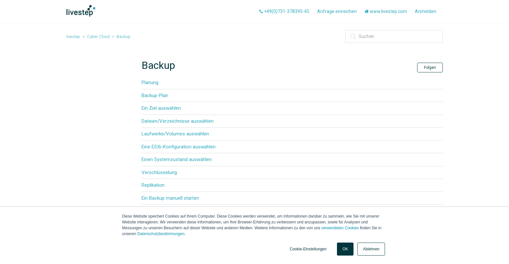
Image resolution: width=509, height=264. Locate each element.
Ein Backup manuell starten (170, 198)
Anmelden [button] (425, 11)
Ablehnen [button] (371, 249)
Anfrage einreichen (337, 11)
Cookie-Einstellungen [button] (308, 249)
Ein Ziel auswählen (161, 108)
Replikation (153, 185)
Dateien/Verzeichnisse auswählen (178, 121)
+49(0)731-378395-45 (284, 11)
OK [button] (345, 249)
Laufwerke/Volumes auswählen (175, 134)
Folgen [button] (430, 67)
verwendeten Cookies (340, 228)
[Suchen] (394, 36)
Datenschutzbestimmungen (160, 234)
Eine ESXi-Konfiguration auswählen (179, 147)
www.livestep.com (386, 11)
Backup (123, 36)
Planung (150, 82)
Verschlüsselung (159, 172)
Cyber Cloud (98, 36)
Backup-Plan (155, 95)
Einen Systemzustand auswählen (177, 159)
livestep (73, 36)
